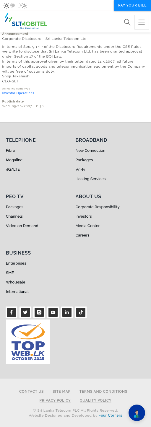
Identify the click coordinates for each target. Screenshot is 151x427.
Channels (14, 216)
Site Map (62, 392)
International (17, 291)
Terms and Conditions (103, 392)
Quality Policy (96, 400)
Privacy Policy (55, 400)
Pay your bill (132, 5)
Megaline (14, 160)
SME (10, 272)
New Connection (90, 150)
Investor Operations (18, 93)
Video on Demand (22, 226)
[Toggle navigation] (141, 22)
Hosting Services (91, 179)
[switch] (15, 5)
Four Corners (110, 415)
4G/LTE (13, 169)
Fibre (10, 150)
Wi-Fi (80, 169)
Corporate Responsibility (98, 207)
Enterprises (16, 263)
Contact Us (31, 392)
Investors (84, 216)
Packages (84, 160)
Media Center (88, 226)
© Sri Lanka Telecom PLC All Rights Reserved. (75, 410)
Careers (83, 235)
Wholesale (15, 282)
